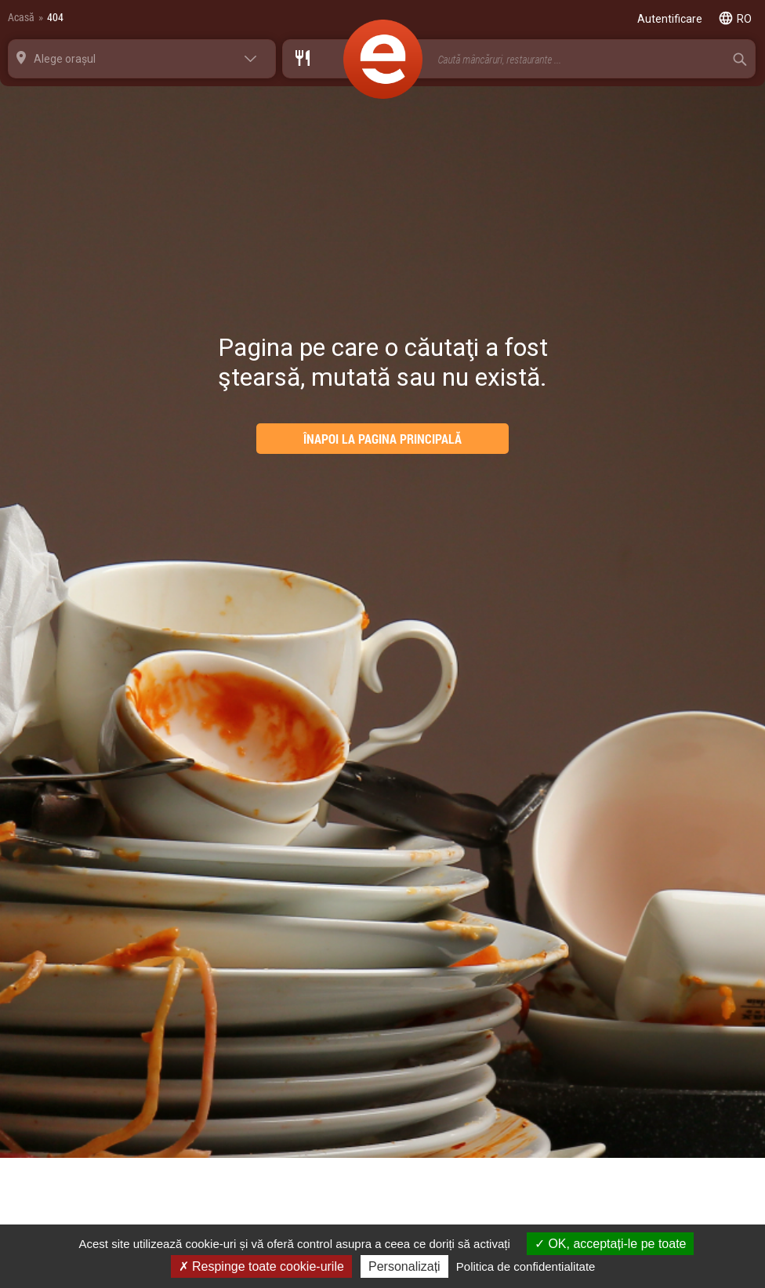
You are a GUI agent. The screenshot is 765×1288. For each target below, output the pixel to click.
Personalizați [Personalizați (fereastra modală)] (404, 1266)
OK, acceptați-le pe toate (611, 1243)
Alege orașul (65, 59)
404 (55, 16)
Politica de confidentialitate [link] (526, 1266)
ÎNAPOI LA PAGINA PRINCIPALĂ (382, 438)
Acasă (21, 16)
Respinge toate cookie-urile (261, 1266)
